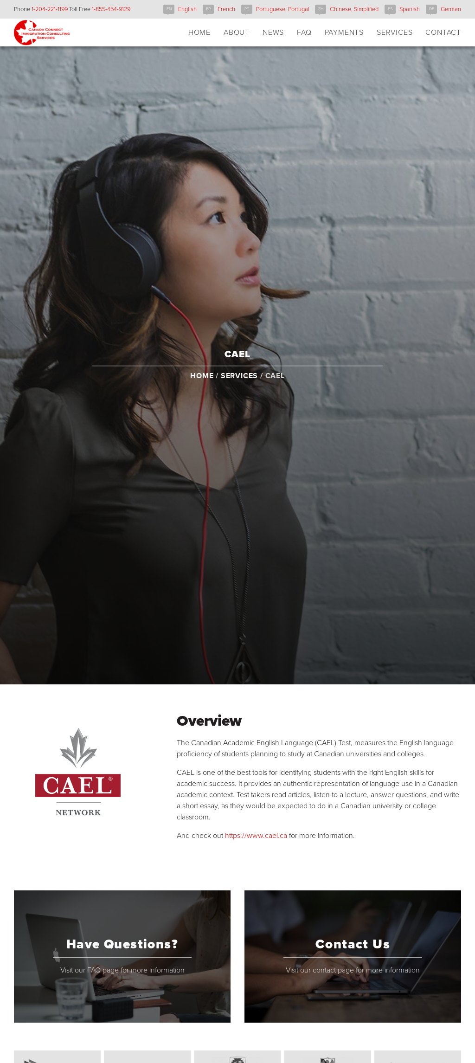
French (226, 9)
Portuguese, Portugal (282, 9)
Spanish (409, 9)
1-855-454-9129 (111, 9)
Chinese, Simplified (354, 9)
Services (239, 385)
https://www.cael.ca (256, 835)
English (187, 9)
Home (201, 385)
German (451, 9)
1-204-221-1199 (50, 9)
